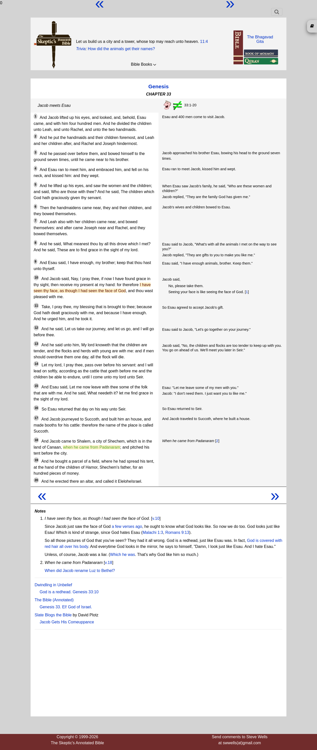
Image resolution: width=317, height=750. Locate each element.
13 (36, 344)
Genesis (158, 86)
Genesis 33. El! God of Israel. (66, 607)
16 (36, 408)
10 (36, 277)
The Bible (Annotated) (54, 600)
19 (36, 460)
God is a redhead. (55, 592)
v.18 (108, 562)
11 (36, 305)
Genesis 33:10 (86, 592)
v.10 (156, 518)
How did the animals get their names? (121, 49)
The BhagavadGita (260, 39)
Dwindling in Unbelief (53, 585)
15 (36, 386)
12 (36, 327)
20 (36, 480)
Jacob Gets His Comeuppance (67, 622)
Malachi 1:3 (152, 532)
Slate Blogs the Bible (53, 615)
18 (36, 440)
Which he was (122, 554)
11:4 (204, 41)
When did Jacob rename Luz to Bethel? (80, 570)
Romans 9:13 (177, 532)
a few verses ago (127, 526)
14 (36, 364)
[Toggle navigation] (276, 12)
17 (36, 418)
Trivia (81, 49)
